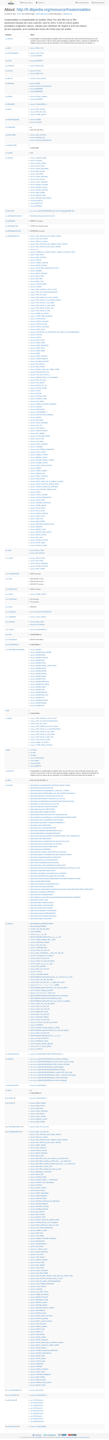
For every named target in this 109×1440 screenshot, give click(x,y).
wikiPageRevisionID (13, 231)
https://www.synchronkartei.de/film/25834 (43, 846)
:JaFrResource (36, 1405)
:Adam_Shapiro (38, 1103)
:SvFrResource (36, 1400)
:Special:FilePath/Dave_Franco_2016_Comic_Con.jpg (52, 1061)
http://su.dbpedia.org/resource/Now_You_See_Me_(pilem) (49, 1030)
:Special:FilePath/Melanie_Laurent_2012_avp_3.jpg (51, 1072)
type (7, 750)
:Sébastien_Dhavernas (40, 503)
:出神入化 (36, 1049)
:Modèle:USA (37, 705)
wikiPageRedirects (14, 1127)
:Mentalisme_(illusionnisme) (42, 524)
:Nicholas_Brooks (38, 1305)
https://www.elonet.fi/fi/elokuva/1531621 (43, 916)
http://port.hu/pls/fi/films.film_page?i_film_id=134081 (47, 876)
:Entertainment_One (39, 372)
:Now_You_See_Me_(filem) (42, 1003)
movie (19, 14)
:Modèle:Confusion (39, 657)
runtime (9, 153)
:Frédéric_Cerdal (38, 398)
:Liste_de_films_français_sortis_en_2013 (46, 1278)
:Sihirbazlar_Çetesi (39, 1041)
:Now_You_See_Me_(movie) (43, 1022)
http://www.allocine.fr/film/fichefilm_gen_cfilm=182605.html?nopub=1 (53, 793)
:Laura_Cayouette (39, 182)
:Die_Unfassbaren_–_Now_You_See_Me (46, 953)
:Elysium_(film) (37, 1217)
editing (8, 96)
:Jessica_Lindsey (38, 545)
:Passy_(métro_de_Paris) (41, 1316)
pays (8, 607)
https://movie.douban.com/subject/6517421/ (44, 884)
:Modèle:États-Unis (39, 695)
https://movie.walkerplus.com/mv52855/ (43, 910)
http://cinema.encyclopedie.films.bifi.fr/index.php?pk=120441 (50, 785)
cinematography (11, 53)
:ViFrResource (36, 1408)
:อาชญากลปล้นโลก (39, 1038)
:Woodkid (36, 1366)
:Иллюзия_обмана (39, 1017)
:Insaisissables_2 (38, 104)
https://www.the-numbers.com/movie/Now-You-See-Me (48, 852)
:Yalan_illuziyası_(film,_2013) (42, 939)
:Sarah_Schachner (39, 1340)
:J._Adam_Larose (38, 1249)
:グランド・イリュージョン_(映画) (44, 985)
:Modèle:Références (39, 681)
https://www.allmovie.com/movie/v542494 (44, 806)
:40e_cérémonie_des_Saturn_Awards (45, 246)
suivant (9, 629)
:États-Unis (36, 73)
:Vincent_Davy (37, 508)
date (8, 579)
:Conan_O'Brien (38, 163)
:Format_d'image (38, 388)
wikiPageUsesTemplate (15, 649)
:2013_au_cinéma (39, 238)
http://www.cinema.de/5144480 (40, 825)
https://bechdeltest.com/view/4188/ (41, 905)
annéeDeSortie (12, 574)
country (9, 71)
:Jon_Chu (36, 425)
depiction (9, 1059)
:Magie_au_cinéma (39, 313)
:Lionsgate (36, 446)
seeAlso (9, 785)
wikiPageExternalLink (13, 216)
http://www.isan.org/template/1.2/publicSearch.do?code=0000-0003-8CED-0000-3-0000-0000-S (61, 889)
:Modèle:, (36, 649)
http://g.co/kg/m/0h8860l (38, 926)
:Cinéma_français (38, 324)
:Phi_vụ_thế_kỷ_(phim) (40, 1046)
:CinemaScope (37, 318)
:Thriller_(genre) (38, 114)
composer (9, 66)
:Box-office (36, 278)
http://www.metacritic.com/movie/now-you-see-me (46, 796)
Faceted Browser (82, 3)
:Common (36, 160)
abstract (9, 39)
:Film (33, 752)
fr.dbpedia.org (67, 14)
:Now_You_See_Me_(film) (39, 929)
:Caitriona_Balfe (38, 158)
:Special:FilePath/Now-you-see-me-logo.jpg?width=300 (52, 211)
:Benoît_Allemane (38, 273)
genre (8, 109)
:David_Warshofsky (39, 168)
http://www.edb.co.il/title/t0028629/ (41, 894)
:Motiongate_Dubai (39, 1300)
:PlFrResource (36, 1419)
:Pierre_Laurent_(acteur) (41, 465)
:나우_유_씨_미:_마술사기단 (42, 993)
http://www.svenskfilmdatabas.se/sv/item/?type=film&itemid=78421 (52, 801)
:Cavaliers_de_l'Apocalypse (42, 1182)
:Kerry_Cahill (37, 1262)
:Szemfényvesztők (39, 974)
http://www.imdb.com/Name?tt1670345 (43, 828)
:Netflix (35, 83)
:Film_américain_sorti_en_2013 (43, 289)
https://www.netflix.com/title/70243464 (42, 812)
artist (8, 48)
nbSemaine (11, 599)
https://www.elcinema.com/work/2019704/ (44, 860)
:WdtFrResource (37, 1421)
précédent (12, 1395)
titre (8, 634)
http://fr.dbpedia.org (42, 14)
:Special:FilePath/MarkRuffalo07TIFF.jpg (47, 1069)
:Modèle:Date (37, 660)
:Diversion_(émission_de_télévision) (45, 1201)
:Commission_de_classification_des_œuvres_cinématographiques (54, 332)
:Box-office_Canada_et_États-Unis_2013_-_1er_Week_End (52, 1164)
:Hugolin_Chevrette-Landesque (43, 404)
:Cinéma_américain (39, 321)
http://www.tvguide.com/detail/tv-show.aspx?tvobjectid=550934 (51, 854)
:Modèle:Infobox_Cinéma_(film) (43, 665)
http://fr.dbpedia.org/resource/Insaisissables (53, 9)
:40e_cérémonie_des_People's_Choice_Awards (48, 244)
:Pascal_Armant (38, 1313)
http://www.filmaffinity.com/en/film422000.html (45, 833)
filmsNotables (13, 1390)
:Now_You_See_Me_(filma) (42, 961)
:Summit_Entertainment (40, 86)
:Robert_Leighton (38, 96)
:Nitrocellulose (37, 1310)
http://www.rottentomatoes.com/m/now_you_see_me (47, 798)
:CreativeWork (37, 758)
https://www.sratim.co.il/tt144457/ (41, 918)
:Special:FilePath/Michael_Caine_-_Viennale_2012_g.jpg (52, 1075)
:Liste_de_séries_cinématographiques (45, 1281)
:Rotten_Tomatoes (39, 476)
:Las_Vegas (37, 441)
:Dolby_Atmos (37, 348)
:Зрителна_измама (39, 942)
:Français (36, 122)
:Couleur (35, 337)
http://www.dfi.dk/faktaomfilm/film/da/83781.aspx (46, 830)
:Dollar (35, 353)
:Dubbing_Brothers (39, 1209)
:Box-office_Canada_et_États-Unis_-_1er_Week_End (50, 1161)
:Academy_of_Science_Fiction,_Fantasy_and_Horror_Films (52, 252)
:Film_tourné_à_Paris (40, 310)
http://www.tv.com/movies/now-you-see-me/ (44, 804)
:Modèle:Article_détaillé (40, 652)
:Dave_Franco (37, 166)
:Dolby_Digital (37, 350)
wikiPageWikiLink (12, 236)
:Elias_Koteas (37, 171)
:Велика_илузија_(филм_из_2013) (45, 1027)
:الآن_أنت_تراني (38, 934)
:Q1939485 (36, 56)
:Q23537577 (36, 203)
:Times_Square (38, 1358)
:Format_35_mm (38, 385)
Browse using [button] (26, 3)
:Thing (33, 750)
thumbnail (9, 211)
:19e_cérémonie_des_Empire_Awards (45, 236)
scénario (10, 622)
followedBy (10, 104)
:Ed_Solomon (37, 364)
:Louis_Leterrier (38, 78)
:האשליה (36, 971)
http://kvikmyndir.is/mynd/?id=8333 (41, 788)
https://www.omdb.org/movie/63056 (42, 886)
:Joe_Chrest (37, 1254)
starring (9, 158)
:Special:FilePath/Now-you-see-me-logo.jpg (48, 1080)
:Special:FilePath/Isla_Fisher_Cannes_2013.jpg (49, 1064)
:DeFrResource (36, 1403)
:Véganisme (37, 1364)
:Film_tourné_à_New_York (42, 308)
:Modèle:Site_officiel (39, 684)
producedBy (10, 135)
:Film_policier (37, 382)
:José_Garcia (37, 179)
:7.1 (34, 249)
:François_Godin (38, 396)
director (9, 78)
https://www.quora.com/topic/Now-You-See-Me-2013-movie (49, 841)
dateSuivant (11, 589)
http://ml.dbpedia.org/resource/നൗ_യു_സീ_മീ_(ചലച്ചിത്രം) (50, 1001)
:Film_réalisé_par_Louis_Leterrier (44, 297)
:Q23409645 (36, 99)
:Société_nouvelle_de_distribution (44, 487)
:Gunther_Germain (39, 540)
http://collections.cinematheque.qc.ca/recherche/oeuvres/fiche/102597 (53, 817)
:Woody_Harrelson (39, 190)
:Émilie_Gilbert (37, 543)
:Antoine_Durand (38, 265)
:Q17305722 (36, 200)
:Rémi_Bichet (37, 479)
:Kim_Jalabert (37, 433)
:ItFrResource (36, 1416)
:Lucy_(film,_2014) (39, 1292)
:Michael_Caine (38, 195)
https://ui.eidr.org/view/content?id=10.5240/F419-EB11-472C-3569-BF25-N (55, 836)
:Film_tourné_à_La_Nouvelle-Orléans (45, 300)
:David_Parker (37, 342)
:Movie (34, 760)
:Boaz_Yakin (37, 276)
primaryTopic (12, 1426)
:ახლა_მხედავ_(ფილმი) (41, 990)
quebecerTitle (11, 145)
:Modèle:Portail (38, 679)
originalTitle (10, 127)
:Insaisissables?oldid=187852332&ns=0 (46, 1054)
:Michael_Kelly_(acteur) (40, 198)
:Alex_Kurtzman (38, 135)
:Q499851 (35, 931)
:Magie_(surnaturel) (39, 1294)
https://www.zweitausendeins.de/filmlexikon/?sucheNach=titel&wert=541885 (55, 878)
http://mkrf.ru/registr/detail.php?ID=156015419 (45, 857)
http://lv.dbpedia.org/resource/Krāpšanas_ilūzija (46, 998)
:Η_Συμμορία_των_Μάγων (41, 955)
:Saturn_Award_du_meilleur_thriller (44, 484)
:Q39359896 (36, 89)
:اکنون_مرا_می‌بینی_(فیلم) (41, 963)
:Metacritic (36, 527)
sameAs (9, 923)
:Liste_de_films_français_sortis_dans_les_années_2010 (51, 1276)
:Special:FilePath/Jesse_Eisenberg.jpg (46, 1067)
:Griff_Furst (36, 1233)
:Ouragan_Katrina (38, 463)
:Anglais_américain (39, 262)
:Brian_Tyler (37, 48)
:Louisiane (36, 1289)
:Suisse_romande (38, 495)
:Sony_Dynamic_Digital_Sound (43, 489)
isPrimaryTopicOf (12, 1085)
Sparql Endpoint (98, 3)
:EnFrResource (36, 1413)
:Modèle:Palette (38, 676)
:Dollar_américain (38, 356)
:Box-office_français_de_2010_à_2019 (45, 1169)
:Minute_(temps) (38, 535)
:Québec (35, 468)
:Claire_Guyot (37, 329)
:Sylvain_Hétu (37, 500)
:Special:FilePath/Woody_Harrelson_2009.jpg (49, 1059)
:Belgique (36, 270)
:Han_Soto (36, 537)
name (8, 1090)
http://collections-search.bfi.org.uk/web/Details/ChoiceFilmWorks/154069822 (55, 897)
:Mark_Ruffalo (37, 192)
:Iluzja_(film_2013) (39, 1011)
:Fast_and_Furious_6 (40, 374)
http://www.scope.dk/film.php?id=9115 (42, 870)
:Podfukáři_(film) (38, 947)
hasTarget (11, 1400)
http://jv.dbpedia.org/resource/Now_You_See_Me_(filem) (49, 987)
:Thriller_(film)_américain (41, 316)
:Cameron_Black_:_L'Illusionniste (44, 1180)
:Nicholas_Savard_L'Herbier (42, 460)
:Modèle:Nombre (38, 671)
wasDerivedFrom (12, 1054)
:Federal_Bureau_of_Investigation (44, 377)
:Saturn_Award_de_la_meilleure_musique (46, 481)
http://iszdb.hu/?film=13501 (39, 900)
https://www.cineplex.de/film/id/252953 (43, 913)
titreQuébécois (12, 644)
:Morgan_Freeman (39, 184)
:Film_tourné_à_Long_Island (42, 305)
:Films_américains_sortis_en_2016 (44, 1225)
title (7, 710)
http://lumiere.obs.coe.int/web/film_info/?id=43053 (46, 820)
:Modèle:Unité (37, 689)
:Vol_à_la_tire (37, 511)
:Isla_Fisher (36, 174)
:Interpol (35, 417)
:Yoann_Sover (37, 516)
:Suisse (35, 492)
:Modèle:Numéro (38, 673)
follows (10, 1098)
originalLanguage (12, 119)
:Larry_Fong (37, 53)
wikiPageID (10, 221)
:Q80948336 (36, 91)
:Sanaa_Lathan (38, 1337)
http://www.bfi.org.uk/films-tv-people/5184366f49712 (47, 822)
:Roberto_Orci (37, 137)
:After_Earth (37, 254)
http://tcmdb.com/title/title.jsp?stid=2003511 (44, 862)
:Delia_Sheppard (38, 1196)
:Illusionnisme (37, 409)
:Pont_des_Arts (38, 1324)
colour (8, 61)
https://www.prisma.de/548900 (40, 849)
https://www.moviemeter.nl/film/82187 (42, 892)
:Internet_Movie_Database (41, 414)
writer (8, 550)
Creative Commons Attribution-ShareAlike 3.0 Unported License (72, 1437)
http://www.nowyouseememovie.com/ (42, 216)
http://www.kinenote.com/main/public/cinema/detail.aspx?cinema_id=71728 (55, 868)
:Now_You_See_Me (39, 950)
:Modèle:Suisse (38, 687)
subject (8, 718)
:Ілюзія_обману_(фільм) (41, 1043)
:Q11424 (35, 763)
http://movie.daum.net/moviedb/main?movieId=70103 (47, 865)
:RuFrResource (36, 1411)
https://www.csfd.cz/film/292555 (40, 838)
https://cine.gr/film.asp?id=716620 (41, 908)
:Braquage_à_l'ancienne (41, 1172)
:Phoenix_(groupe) (39, 1318)
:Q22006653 (36, 61)
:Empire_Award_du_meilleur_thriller (44, 369)
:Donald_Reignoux (39, 358)
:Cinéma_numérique (39, 326)
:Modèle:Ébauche (38, 692)
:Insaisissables (38, 1085)
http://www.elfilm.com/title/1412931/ (42, 902)
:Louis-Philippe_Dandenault (42, 449)
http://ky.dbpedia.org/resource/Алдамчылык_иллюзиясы (49, 995)
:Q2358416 (36, 206)
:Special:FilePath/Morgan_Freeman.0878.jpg (48, 1077)
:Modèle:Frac (37, 697)
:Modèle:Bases (38, 655)
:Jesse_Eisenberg (39, 176)
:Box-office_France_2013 (41, 1166)
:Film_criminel (37, 109)
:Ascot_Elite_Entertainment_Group (44, 268)
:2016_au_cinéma (39, 241)
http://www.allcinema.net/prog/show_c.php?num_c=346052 (49, 790)
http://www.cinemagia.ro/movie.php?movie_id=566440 (48, 873)
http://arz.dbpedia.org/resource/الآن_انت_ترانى (45, 937)
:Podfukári (36, 1025)
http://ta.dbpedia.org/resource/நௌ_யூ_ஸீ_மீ (45, 1035)
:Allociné (35, 260)
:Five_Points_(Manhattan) (41, 1228)
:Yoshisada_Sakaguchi (40, 1374)
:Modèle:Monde (38, 668)
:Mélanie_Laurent (38, 187)
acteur (9, 558)
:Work (33, 755)
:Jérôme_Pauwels (39, 430)
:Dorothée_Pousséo (39, 361)
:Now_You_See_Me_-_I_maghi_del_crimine (47, 982)
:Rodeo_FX (36, 1332)
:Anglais (35, 119)
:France (35, 71)
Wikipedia (39, 1437)
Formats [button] (40, 3)
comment (9, 771)
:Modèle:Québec (38, 703)
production (10, 612)
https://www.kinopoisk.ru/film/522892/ (42, 809)
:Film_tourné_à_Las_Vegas (42, 302)
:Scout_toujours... (38, 1348)
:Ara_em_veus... (38, 945)
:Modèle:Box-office (39, 700)
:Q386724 (35, 766)
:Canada (35, 286)
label (8, 780)
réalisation (10, 617)
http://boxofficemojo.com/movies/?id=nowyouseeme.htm (48, 814)
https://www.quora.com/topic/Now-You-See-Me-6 (46, 844)
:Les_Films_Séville (39, 1273)
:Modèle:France (38, 663)
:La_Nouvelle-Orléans (40, 436)
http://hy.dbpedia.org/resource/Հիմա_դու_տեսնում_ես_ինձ (51, 977)
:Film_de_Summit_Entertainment (44, 292)
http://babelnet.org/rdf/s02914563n (41, 923)
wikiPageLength (11, 226)
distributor (9, 83)
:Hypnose (36, 406)
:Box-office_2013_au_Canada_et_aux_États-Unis (49, 1158)
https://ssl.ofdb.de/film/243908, (40, 881)
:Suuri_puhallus (38, 966)
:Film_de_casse (38, 112)
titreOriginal (11, 639)
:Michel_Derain (38, 1385)
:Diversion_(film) (38, 1198)
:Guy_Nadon (37, 401)
